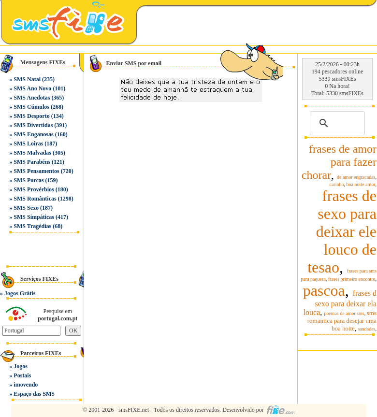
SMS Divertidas (33, 125)
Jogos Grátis (19, 293)
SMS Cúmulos (31, 106)
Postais (22, 375)
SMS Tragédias (32, 226)
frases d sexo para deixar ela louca (340, 302)
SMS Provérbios (34, 189)
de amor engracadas (356, 177)
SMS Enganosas (33, 134)
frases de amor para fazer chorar (339, 162)
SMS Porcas (29, 180)
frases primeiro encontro (352, 279)
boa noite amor (361, 184)
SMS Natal (27, 79)
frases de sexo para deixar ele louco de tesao (342, 231)
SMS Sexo (26, 207)
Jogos (21, 366)
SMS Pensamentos (36, 171)
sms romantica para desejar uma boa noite (342, 320)
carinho (337, 184)
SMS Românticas (35, 198)
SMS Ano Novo (32, 88)
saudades (366, 328)
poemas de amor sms (344, 313)
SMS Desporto (31, 116)
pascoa (324, 290)
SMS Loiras (28, 143)
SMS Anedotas (32, 97)
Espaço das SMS (34, 393)
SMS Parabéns (32, 161)
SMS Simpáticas (34, 217)
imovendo (26, 384)
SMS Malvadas (32, 152)
